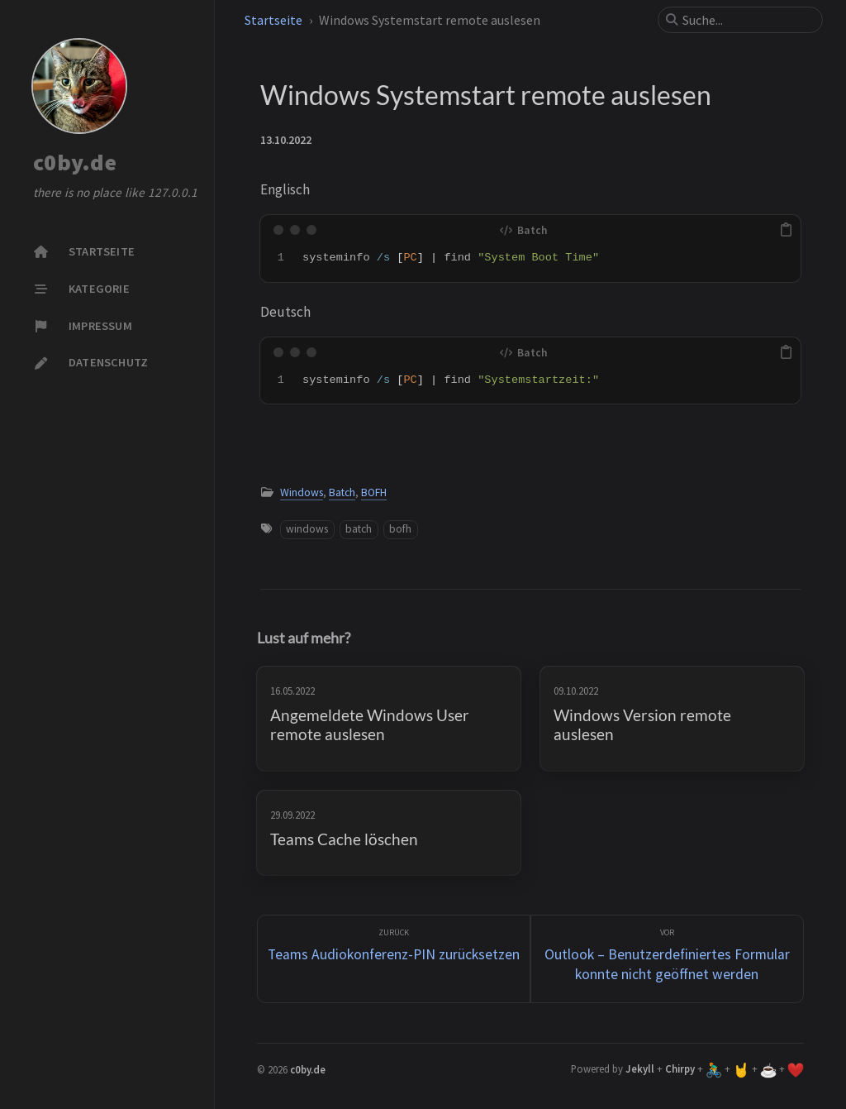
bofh (400, 529)
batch (358, 529)
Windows (301, 492)
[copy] (786, 230)
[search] (746, 19)
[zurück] (393, 959)
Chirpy (680, 1068)
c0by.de (74, 163)
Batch (342, 492)
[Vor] (667, 959)
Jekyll (639, 1068)
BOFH (374, 492)
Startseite (273, 20)
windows (307, 529)
